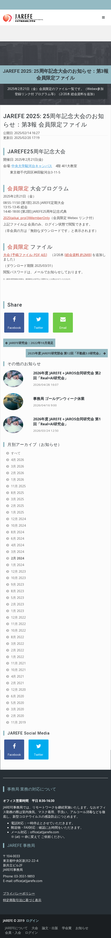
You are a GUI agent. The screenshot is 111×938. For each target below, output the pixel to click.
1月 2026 (17, 479)
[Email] (63, 323)
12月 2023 (18, 571)
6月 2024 (17, 538)
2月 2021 (17, 683)
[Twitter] (39, 323)
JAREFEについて (16, 928)
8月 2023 (17, 591)
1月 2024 (17, 565)
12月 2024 (18, 519)
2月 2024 (17, 558)
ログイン (32, 920)
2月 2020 (17, 716)
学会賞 (66, 928)
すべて (16, 453)
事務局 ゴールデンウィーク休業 (58, 398)
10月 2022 (18, 630)
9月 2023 (17, 584)
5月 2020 (17, 703)
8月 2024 (17, 532)
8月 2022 (17, 637)
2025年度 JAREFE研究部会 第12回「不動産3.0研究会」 (65, 353)
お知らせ (81, 928)
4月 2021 (17, 676)
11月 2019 (18, 722)
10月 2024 (18, 525)
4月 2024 (17, 545)
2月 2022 (17, 650)
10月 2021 (18, 670)
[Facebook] (14, 323)
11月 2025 (18, 486)
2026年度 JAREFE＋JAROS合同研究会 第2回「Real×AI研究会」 (67, 375)
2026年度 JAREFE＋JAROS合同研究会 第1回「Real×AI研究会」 (67, 421)
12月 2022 (18, 617)
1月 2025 (17, 512)
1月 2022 (17, 657)
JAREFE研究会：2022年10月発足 (31, 343)
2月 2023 (17, 604)
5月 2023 (17, 597)
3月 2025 (17, 499)
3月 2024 (17, 551)
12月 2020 (18, 689)
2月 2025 (17, 505)
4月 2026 (17, 460)
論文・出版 (50, 928)
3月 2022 (17, 643)
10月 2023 (18, 578)
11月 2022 (18, 624)
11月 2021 (18, 663)
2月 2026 (17, 473)
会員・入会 (13, 932)
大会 (35, 928)
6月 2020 (17, 696)
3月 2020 (17, 709)
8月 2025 (17, 492)
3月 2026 (17, 466)
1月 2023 (17, 611)
